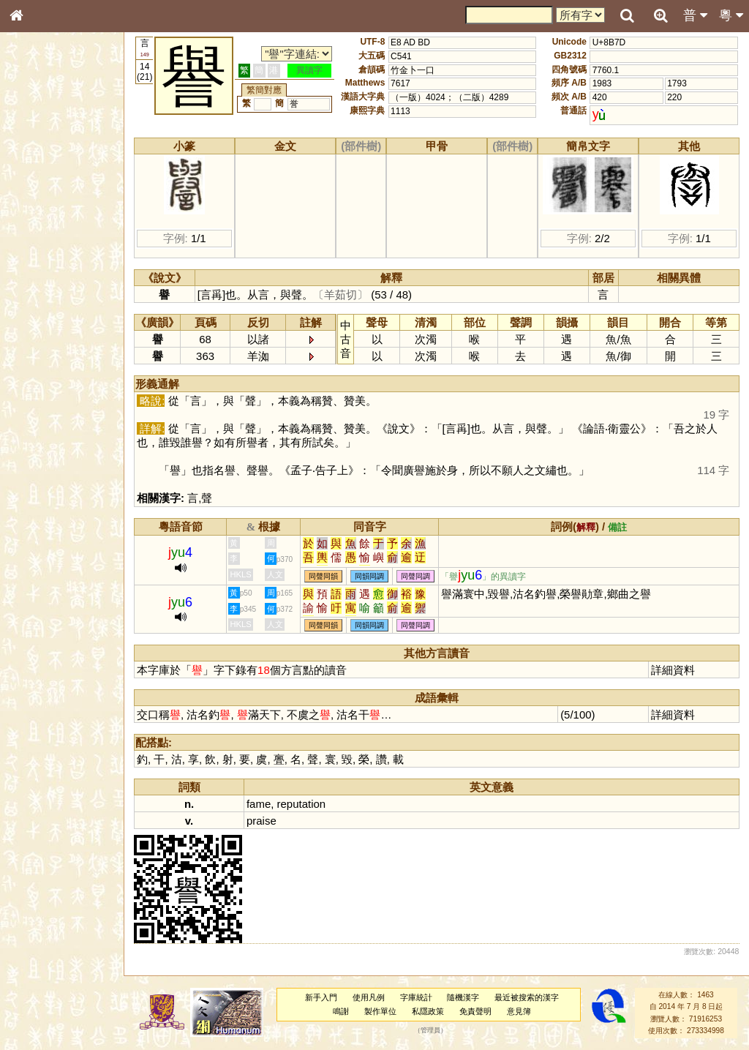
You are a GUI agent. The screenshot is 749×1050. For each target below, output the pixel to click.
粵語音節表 (40, 287)
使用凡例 (369, 997)
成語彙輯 (35, 476)
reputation (303, 804)
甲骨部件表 (40, 222)
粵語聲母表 (40, 300)
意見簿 (520, 1011)
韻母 (50, 385)
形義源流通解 (44, 249)
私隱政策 (429, 1011)
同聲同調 (417, 576)
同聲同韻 (325, 576)
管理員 (431, 1030)
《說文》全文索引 (53, 450)
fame (261, 804)
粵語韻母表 (40, 314)
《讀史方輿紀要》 (53, 463)
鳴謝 (342, 1011)
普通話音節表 (44, 398)
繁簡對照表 (40, 489)
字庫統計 (417, 997)
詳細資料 (674, 670)
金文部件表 (40, 235)
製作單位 (381, 1011)
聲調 (69, 385)
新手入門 (322, 997)
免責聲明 (476, 1011)
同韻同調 (371, 576)
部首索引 (35, 195)
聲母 (29, 385)
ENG (64, 161)
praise (264, 820)
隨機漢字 (464, 997)
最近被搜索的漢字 (527, 997)
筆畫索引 (35, 208)
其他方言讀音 (44, 411)
